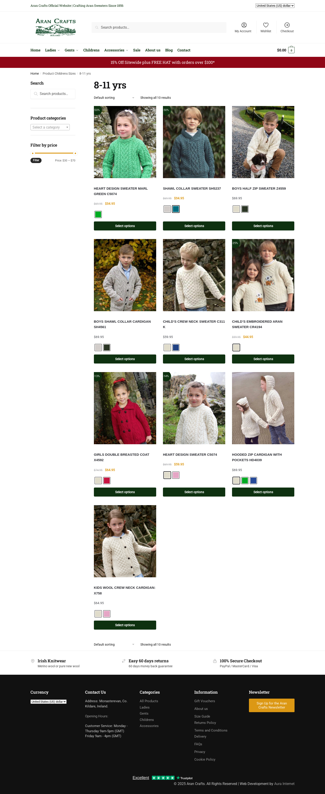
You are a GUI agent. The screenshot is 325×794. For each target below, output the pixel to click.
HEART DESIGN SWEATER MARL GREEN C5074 (121, 191)
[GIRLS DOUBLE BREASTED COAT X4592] (125, 408)
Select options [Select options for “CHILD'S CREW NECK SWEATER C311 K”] (194, 359)
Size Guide (202, 716)
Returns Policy (205, 723)
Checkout (287, 27)
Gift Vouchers (204, 701)
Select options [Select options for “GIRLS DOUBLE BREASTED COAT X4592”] (125, 492)
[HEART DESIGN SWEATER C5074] (194, 408)
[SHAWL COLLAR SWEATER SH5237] (194, 142)
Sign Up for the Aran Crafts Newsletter (272, 705)
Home (34, 73)
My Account (243, 27)
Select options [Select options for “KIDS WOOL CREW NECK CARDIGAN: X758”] (125, 625)
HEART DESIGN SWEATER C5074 (190, 454)
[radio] (98, 214)
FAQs (198, 744)
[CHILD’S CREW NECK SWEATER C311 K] (194, 275)
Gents (144, 713)
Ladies (145, 707)
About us (201, 709)
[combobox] (50, 127)
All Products (149, 701)
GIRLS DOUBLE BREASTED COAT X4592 (121, 457)
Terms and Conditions (211, 730)
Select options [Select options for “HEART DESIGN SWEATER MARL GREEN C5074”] (125, 226)
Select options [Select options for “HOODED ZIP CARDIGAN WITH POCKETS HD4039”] (263, 492)
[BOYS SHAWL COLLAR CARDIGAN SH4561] (125, 275)
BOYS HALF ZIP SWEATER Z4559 (259, 188)
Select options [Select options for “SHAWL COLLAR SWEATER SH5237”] (194, 226)
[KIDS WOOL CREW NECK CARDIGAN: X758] (125, 541)
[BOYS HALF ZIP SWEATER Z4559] (263, 142)
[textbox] (50, 127)
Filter (36, 160)
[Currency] (48, 702)
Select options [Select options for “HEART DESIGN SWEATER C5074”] (194, 492)
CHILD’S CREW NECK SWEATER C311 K (194, 324)
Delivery (200, 736)
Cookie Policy (204, 759)
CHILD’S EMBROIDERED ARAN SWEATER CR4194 (257, 324)
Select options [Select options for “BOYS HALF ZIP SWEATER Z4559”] (263, 226)
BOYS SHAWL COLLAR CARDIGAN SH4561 (122, 324)
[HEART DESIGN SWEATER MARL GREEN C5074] (125, 142)
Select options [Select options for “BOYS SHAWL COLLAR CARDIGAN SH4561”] (125, 359)
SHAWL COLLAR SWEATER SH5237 (192, 188)
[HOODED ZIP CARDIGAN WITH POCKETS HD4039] (263, 408)
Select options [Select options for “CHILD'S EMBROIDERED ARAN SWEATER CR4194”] (263, 359)
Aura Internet (284, 784)
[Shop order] (114, 97)
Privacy (199, 752)
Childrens (147, 720)
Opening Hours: (96, 716)
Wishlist (265, 27)
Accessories (149, 726)
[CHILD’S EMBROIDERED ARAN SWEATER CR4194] (263, 275)
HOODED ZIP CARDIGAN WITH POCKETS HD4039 (257, 457)
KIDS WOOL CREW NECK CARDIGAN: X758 (125, 590)
